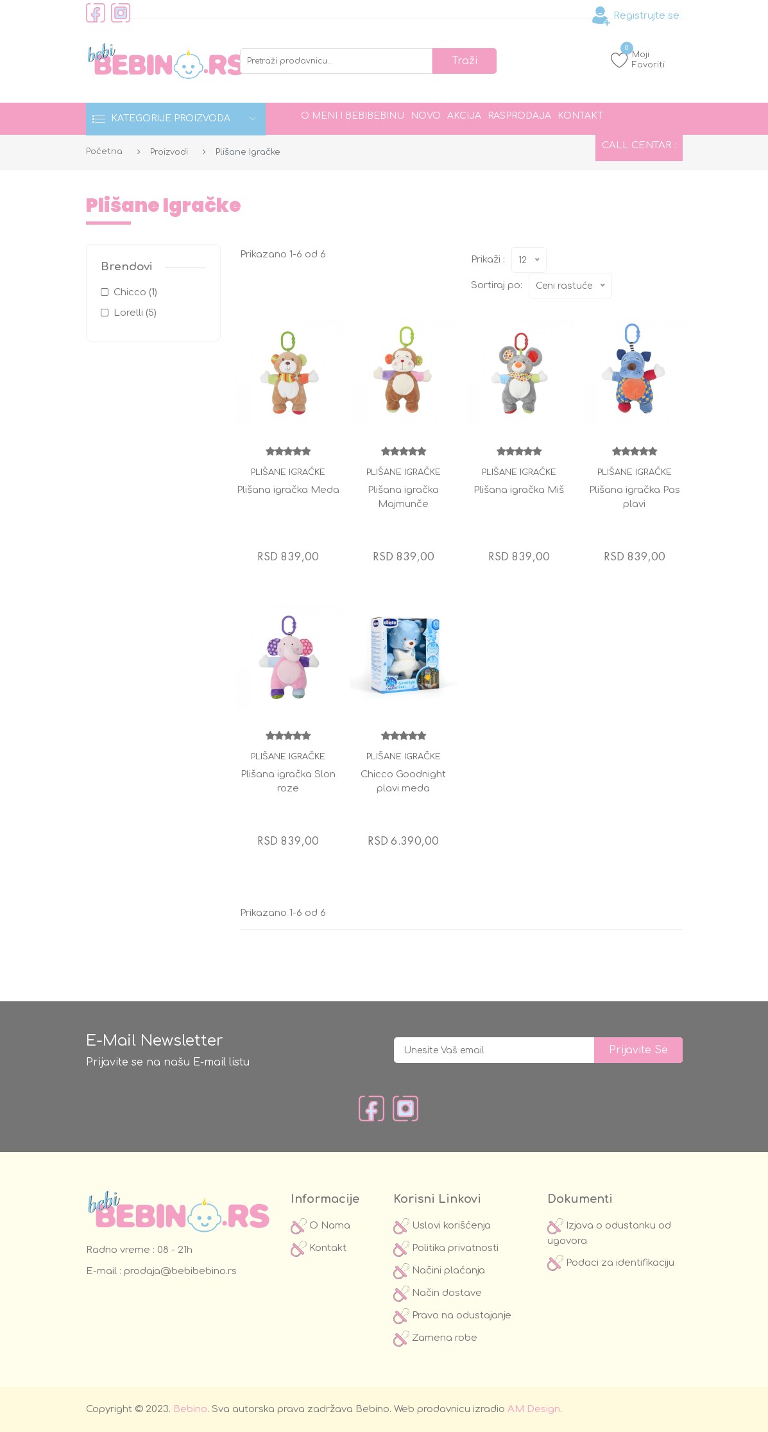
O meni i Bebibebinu (352, 116)
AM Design (534, 1409)
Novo (426, 116)
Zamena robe (435, 1338)
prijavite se (638, 1050)
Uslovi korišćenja (442, 1225)
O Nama (320, 1225)
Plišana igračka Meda (288, 490)
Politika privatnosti (446, 1248)
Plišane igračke (288, 472)
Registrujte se (635, 16)
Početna (104, 151)
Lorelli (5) (135, 312)
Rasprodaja (519, 116)
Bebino (190, 1409)
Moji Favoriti (638, 59)
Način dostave (437, 1293)
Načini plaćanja (439, 1270)
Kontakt (580, 116)
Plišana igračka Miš (519, 490)
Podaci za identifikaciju (610, 1262)
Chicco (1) (135, 292)
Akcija (464, 116)
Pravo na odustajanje (452, 1315)
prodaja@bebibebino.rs (179, 1271)
